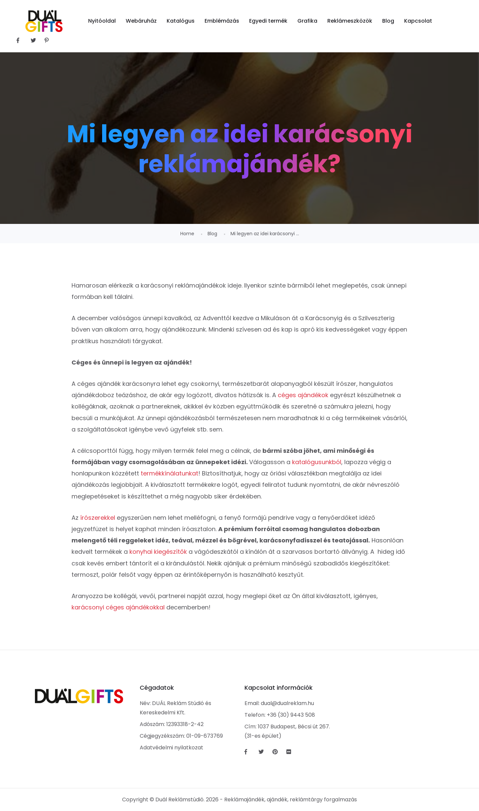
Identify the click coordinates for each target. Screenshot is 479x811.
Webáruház (141, 21)
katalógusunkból (316, 462)
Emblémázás (222, 21)
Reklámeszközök (349, 21)
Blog (388, 21)
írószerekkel (97, 517)
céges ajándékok (303, 395)
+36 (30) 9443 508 (291, 715)
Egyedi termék (268, 21)
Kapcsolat (418, 21)
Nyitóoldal (102, 21)
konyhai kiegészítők (158, 551)
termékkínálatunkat (169, 473)
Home (187, 233)
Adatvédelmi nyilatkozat (171, 747)
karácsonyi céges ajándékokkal (118, 607)
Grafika (307, 21)
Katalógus (181, 21)
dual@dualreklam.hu (287, 703)
